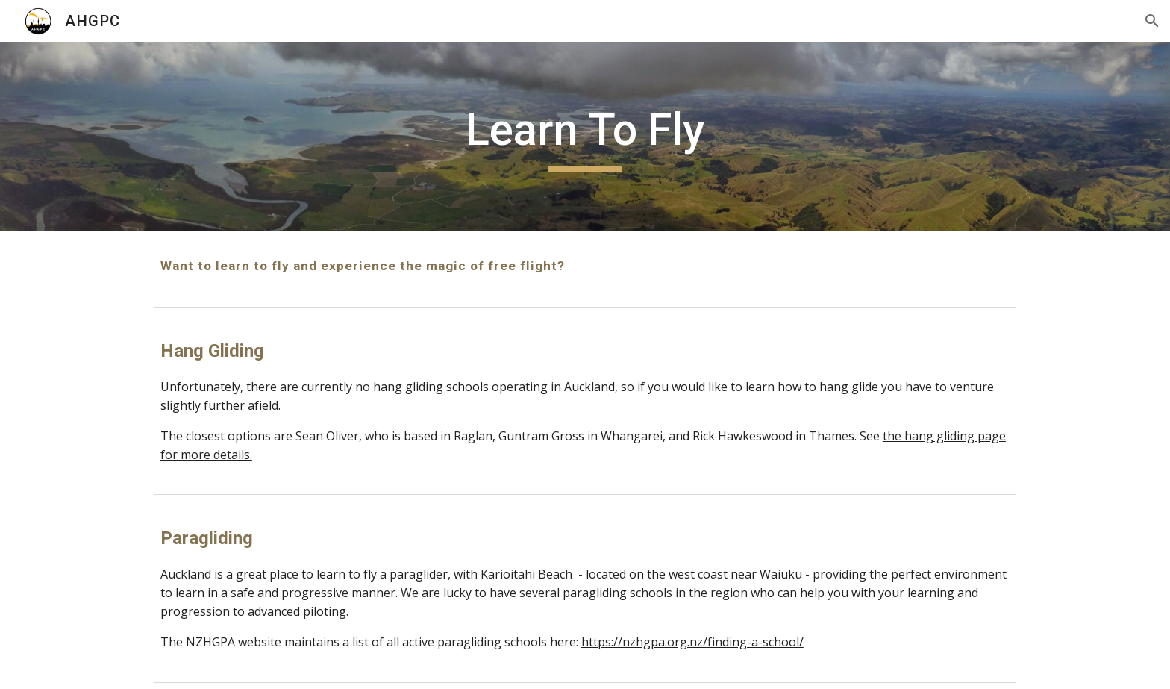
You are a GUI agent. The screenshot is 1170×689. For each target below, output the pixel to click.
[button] (1152, 21)
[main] (585, 137)
